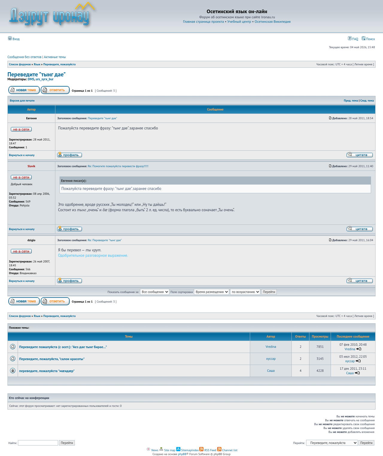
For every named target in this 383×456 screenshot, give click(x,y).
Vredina (271, 347)
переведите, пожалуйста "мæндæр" (47, 371)
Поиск (368, 39)
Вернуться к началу (21, 155)
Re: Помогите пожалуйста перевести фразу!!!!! (118, 166)
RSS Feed (207, 450)
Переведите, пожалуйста (59, 64)
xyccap (271, 359)
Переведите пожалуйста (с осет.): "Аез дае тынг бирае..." (63, 347)
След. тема (367, 100)
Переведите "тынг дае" (36, 74)
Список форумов (20, 64)
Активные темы (55, 57)
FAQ (353, 39)
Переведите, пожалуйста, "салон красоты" (52, 359)
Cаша (271, 371)
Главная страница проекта (203, 21)
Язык (37, 64)
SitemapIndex (187, 450)
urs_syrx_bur (44, 79)
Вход (14, 39)
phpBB (182, 454)
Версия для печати (22, 100)
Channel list (227, 450)
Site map (167, 450)
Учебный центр (239, 21)
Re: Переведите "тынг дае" (105, 240)
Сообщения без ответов (24, 57)
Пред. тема (351, 100)
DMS (31, 79)
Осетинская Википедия (273, 21)
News (152, 450)
